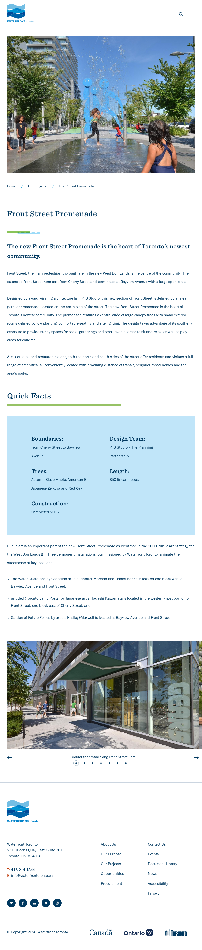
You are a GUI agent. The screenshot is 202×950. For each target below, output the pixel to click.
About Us (108, 845)
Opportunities (112, 874)
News (152, 874)
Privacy (153, 894)
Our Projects (37, 187)
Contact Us (157, 845)
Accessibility (158, 884)
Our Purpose (111, 855)
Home (11, 187)
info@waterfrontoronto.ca (32, 876)
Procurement (111, 884)
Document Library (162, 864)
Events (153, 855)
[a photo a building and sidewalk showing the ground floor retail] (103, 695)
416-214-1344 (23, 870)
